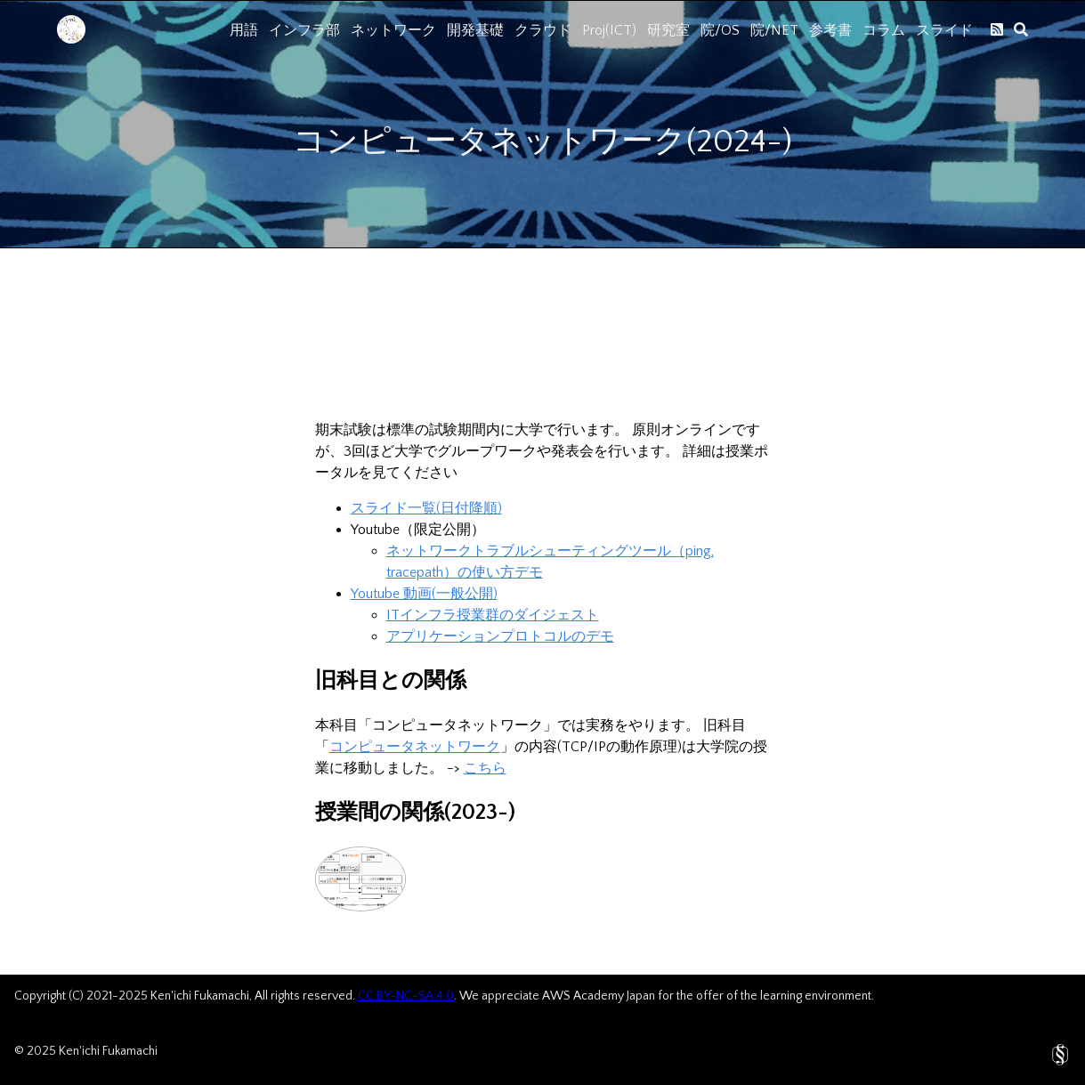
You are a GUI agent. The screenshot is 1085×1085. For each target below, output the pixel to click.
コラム (883, 30)
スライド (944, 30)
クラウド (542, 30)
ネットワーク (393, 30)
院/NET (774, 30)
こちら (485, 768)
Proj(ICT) (609, 30)
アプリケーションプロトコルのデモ (500, 636)
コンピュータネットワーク (414, 747)
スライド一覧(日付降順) (426, 508)
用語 (244, 30)
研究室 (668, 30)
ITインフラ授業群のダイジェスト (492, 615)
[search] (1021, 29)
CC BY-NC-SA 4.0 (406, 996)
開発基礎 (475, 30)
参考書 (830, 30)
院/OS (720, 30)
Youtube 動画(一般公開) (424, 594)
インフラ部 (304, 30)
